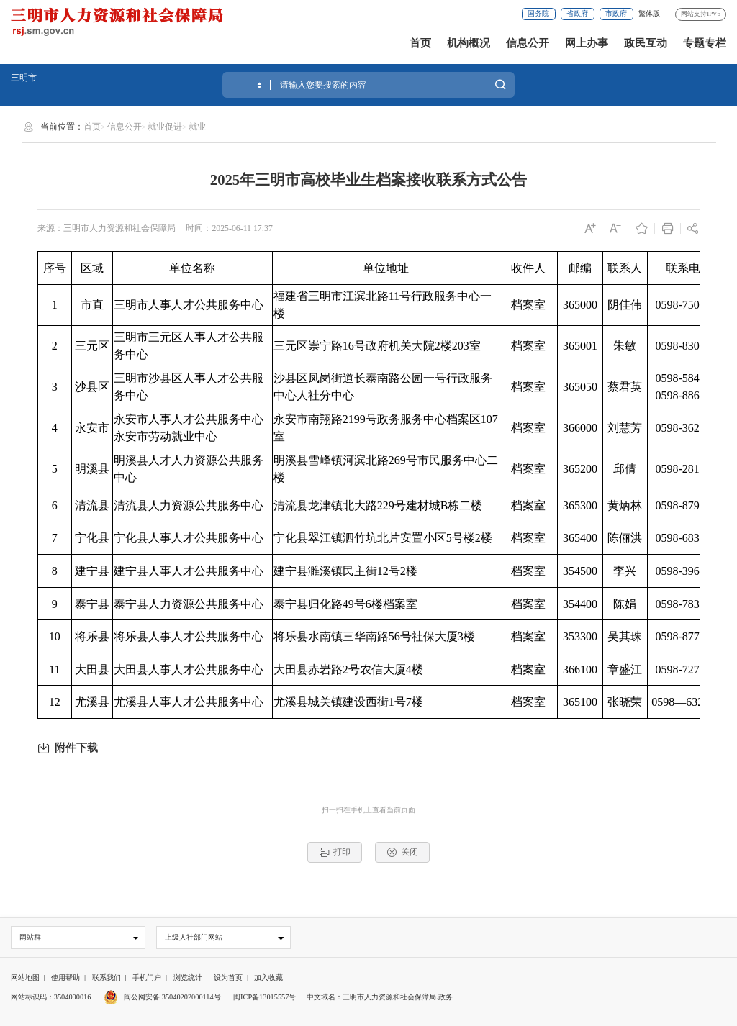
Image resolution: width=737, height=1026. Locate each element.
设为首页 (228, 977)
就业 (197, 127)
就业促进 (165, 127)
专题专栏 (704, 43)
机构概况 (468, 43)
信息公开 (527, 43)
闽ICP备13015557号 (264, 997)
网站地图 (25, 977)
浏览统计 (187, 977)
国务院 (538, 13)
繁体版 (649, 13)
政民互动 (645, 43)
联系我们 (106, 977)
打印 (335, 852)
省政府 (577, 13)
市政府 (616, 13)
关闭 (402, 852)
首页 (420, 43)
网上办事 (586, 43)
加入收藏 (268, 977)
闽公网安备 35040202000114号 (162, 997)
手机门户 (146, 977)
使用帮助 (65, 977)
